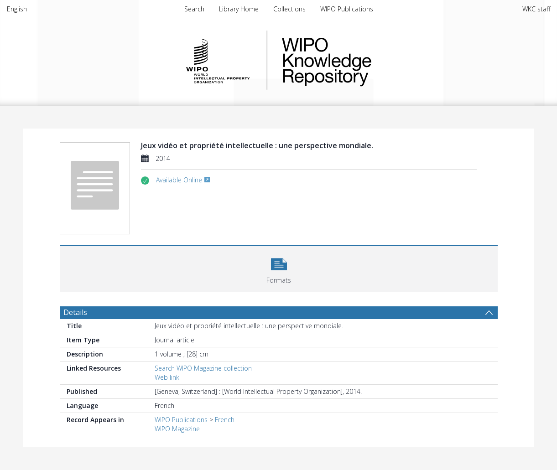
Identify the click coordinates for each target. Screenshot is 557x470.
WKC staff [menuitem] (536, 9)
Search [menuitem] (194, 9)
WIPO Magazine (177, 428)
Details (75, 312)
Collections (289, 9)
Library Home (239, 9)
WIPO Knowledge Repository (364, 60)
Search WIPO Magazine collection (203, 368)
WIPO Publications (346, 9)
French (224, 419)
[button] (279, 267)
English (17, 9)
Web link (167, 377)
